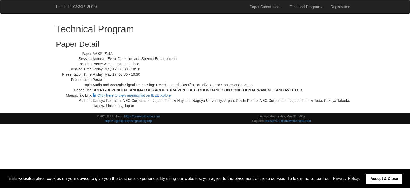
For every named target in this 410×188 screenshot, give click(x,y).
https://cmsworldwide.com (142, 116)
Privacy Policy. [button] (346, 178)
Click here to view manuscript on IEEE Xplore (132, 95)
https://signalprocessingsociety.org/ (128, 121)
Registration (340, 7)
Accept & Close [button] (384, 179)
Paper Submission (266, 7)
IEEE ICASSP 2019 (76, 6)
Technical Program (306, 7)
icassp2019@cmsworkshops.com (288, 121)
